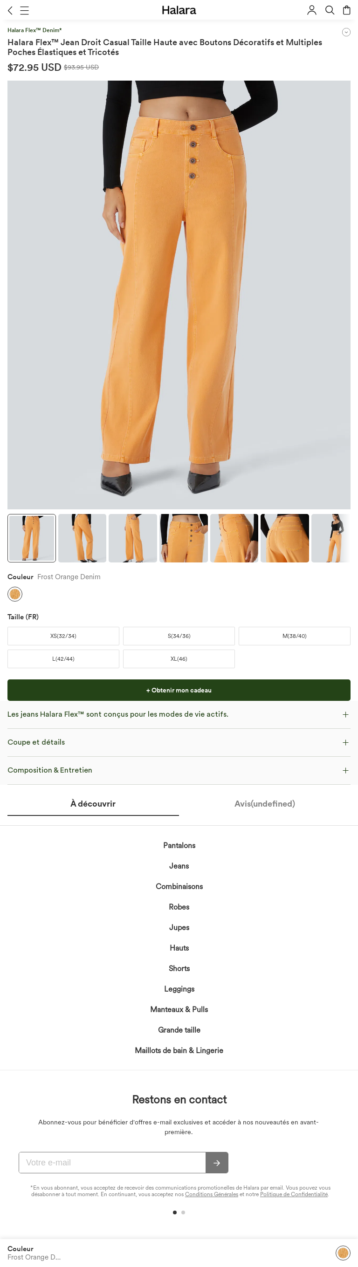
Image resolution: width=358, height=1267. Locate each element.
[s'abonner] (217, 1163)
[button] (10, 10)
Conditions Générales (211, 1194)
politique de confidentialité (133, 900)
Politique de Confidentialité (294, 1194)
